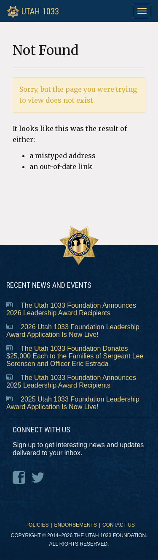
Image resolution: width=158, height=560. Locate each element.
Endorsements (75, 525)
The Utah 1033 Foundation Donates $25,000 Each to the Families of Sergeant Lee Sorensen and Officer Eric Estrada (75, 356)
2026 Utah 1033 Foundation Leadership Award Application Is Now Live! (72, 330)
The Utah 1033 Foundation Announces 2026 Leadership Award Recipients (71, 309)
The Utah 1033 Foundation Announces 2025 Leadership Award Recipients (71, 381)
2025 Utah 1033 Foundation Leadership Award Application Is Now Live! (72, 403)
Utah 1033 (33, 11)
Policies (36, 525)
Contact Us (118, 525)
